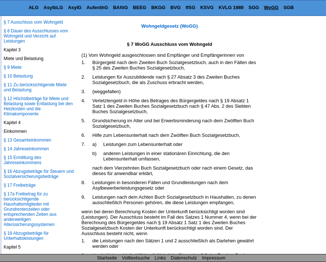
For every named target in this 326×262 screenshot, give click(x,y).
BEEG (139, 7)
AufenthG (97, 7)
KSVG (207, 7)
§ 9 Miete (12, 67)
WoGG (271, 7)
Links (160, 258)
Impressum (213, 258)
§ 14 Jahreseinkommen (26, 148)
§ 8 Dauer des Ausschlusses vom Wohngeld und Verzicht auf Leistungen (36, 36)
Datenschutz (184, 258)
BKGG (158, 7)
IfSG (191, 7)
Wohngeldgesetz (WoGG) (169, 26)
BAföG (120, 7)
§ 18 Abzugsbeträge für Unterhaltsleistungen (26, 236)
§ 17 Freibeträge (20, 185)
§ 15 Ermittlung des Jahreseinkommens (22, 160)
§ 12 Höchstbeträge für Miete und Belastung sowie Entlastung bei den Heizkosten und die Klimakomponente (38, 106)
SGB (288, 7)
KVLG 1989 (231, 7)
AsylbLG (53, 7)
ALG (34, 7)
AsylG (75, 7)
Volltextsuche (136, 258)
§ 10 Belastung (18, 76)
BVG (175, 7)
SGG (254, 7)
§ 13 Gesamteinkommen (27, 140)
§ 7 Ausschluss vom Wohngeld (33, 22)
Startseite (107, 258)
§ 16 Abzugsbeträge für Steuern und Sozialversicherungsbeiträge (39, 174)
